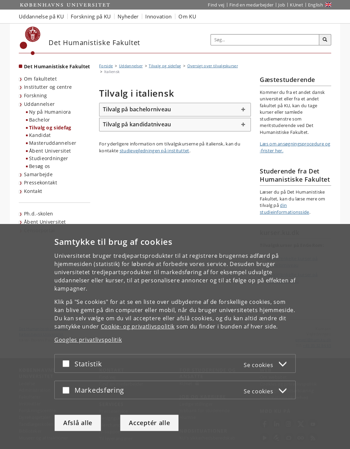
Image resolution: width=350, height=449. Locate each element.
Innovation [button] (158, 16)
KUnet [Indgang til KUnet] (296, 5)
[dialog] (175, 336)
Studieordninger (48, 158)
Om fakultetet (40, 78)
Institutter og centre (48, 87)
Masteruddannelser (52, 143)
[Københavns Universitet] (30, 41)
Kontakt (33, 191)
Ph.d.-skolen (38, 213)
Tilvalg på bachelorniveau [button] (137, 109)
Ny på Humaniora (50, 112)
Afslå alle (77, 423)
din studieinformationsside (284, 208)
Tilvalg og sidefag (50, 127)
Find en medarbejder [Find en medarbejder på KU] (251, 5)
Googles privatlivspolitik (88, 339)
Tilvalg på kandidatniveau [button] (137, 124)
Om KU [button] (187, 16)
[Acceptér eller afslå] (68, 363)
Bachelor (39, 119)
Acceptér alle (149, 423)
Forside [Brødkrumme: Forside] (106, 65)
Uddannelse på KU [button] (41, 16)
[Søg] (325, 40)
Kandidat (40, 135)
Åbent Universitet (50, 151)
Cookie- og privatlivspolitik (138, 326)
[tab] (175, 109)
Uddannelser (39, 104)
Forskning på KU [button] (91, 16)
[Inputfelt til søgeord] (265, 39)
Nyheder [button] (128, 16)
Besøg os (39, 166)
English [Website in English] (315, 5)
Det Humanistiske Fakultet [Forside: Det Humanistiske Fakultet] (57, 66)
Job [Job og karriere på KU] (281, 5)
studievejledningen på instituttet (154, 151)
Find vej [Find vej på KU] (216, 5)
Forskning (35, 95)
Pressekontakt (40, 182)
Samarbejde (38, 174)
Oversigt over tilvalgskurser (212, 65)
